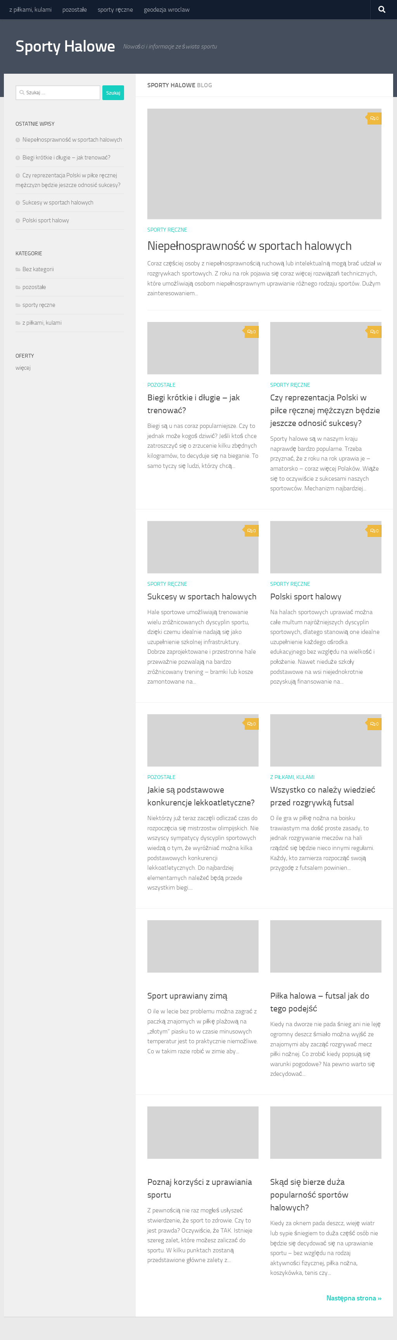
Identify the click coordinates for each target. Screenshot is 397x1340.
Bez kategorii (38, 269)
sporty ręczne (115, 9)
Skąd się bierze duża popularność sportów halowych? (309, 1195)
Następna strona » (353, 1298)
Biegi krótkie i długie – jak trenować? (66, 157)
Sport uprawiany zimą (187, 996)
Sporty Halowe (65, 46)
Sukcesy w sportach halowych (202, 597)
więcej (23, 367)
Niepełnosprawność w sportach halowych (257, 245)
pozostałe (74, 9)
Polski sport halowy (306, 597)
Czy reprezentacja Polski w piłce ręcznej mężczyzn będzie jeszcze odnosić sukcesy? (325, 410)
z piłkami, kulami (30, 9)
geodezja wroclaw (167, 9)
